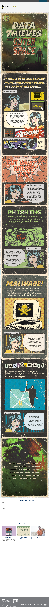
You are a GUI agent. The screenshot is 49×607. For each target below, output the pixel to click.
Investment (15, 601)
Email (26, 502)
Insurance (15, 604)
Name (3, 502)
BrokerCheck (23, 601)
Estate (14, 602)
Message (3, 508)
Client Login (43, 0)
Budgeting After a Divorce (7, 537)
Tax (14, 605)
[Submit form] (4, 517)
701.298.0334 (7, 600)
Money (14, 606)
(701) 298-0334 (20, 0)
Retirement (15, 600)
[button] (18, 6)
